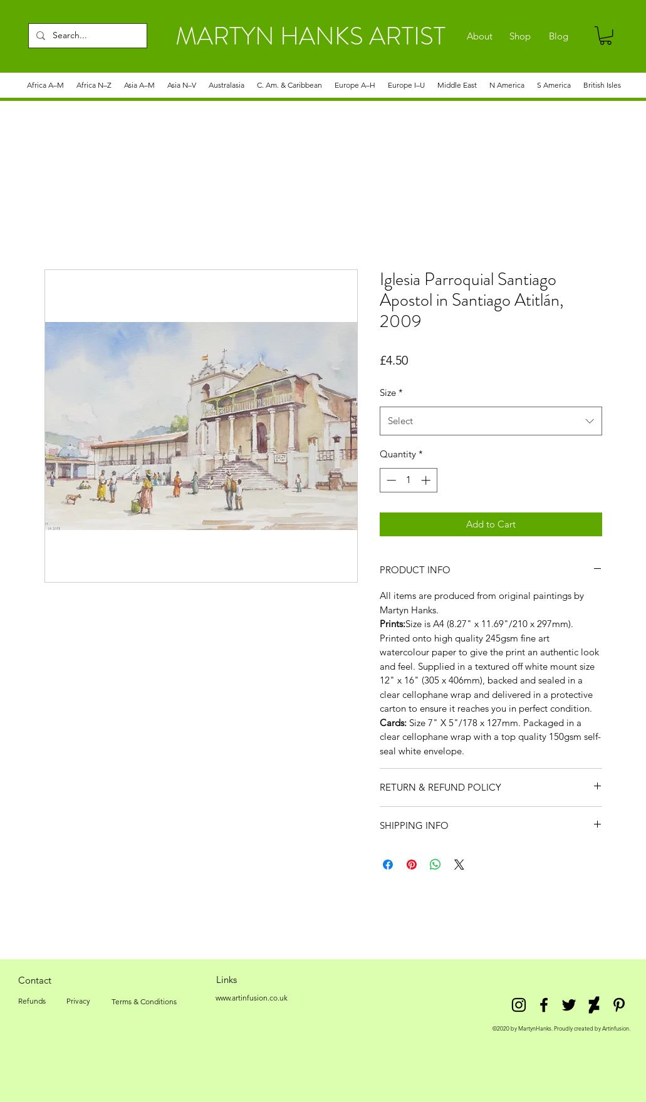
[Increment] (427, 480)
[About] (480, 36)
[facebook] (543, 1004)
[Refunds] (32, 1001)
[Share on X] (459, 864)
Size (391, 392)
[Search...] (86, 36)
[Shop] (520, 36)
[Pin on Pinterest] (411, 864)
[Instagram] (518, 1004)
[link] (606, 35)
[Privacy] (79, 1001)
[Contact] (35, 980)
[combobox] (491, 421)
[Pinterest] (619, 1004)
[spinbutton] (408, 480)
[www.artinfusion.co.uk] (251, 998)
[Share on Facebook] (387, 864)
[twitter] (569, 1004)
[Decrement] (390, 480)
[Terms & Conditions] (144, 1001)
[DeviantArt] (594, 1004)
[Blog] (558, 36)
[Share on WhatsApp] (435, 864)
